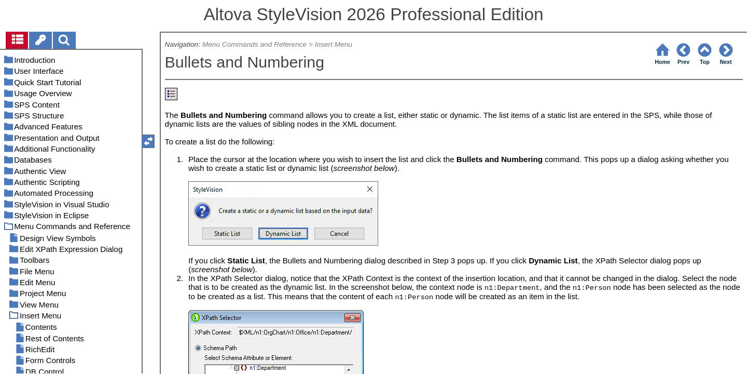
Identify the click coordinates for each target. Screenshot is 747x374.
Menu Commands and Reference (254, 44)
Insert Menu (333, 44)
